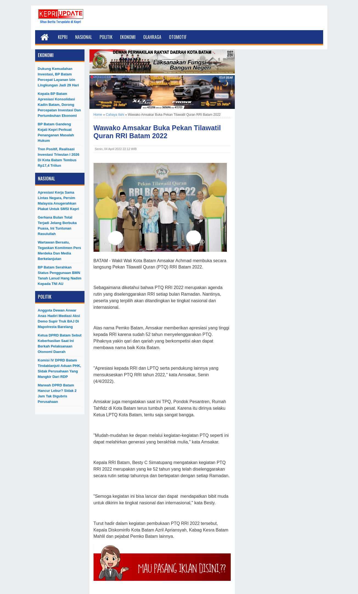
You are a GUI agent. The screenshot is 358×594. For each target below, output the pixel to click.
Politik (106, 37)
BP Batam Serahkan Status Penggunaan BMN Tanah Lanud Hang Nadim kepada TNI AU (59, 275)
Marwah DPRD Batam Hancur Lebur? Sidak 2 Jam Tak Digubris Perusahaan (57, 393)
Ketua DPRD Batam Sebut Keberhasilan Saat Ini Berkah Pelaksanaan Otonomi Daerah (60, 343)
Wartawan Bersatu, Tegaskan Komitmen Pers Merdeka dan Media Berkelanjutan (59, 250)
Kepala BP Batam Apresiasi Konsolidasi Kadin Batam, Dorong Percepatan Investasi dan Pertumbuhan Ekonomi (59, 105)
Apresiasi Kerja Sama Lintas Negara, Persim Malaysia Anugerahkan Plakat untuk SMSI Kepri (58, 200)
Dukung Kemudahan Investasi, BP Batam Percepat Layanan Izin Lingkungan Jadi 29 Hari (58, 77)
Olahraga (152, 37)
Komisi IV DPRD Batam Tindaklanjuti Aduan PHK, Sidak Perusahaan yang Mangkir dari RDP (59, 368)
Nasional (83, 37)
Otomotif (178, 37)
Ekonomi (128, 37)
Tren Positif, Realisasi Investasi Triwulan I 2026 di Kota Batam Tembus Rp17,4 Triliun (59, 157)
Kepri (62, 37)
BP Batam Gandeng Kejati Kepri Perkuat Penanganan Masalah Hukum (56, 132)
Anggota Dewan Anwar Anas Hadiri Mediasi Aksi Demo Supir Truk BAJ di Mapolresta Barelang (59, 318)
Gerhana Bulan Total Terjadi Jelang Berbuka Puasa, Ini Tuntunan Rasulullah (57, 225)
